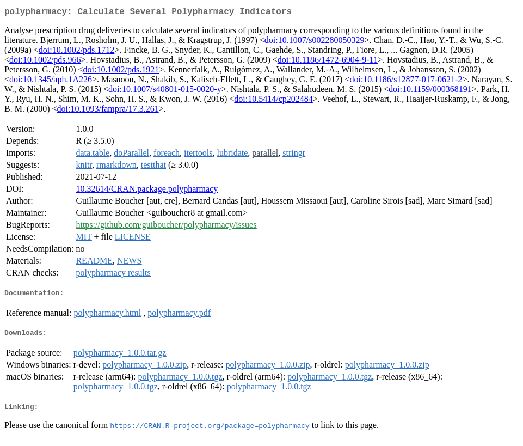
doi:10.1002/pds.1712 (77, 52)
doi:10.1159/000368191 (430, 91)
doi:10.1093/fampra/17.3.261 (108, 110)
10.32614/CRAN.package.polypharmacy (147, 190)
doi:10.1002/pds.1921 (121, 71)
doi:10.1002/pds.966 (45, 61)
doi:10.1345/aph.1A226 (50, 81)
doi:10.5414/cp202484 (273, 101)
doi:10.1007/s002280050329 (314, 42)
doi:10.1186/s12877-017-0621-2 (405, 81)
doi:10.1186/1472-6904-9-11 (328, 61)
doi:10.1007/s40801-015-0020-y (164, 91)
